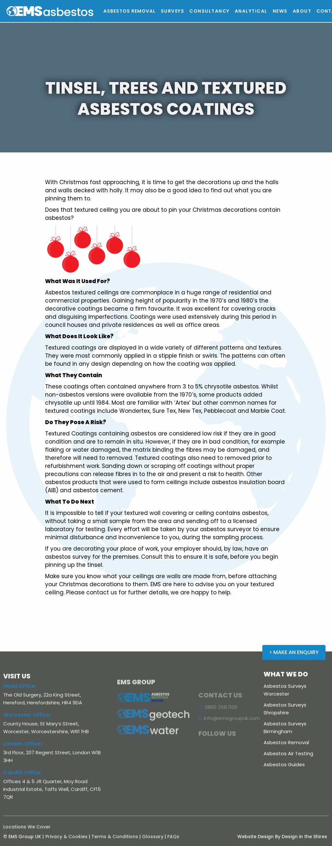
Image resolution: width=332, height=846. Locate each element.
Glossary (152, 841)
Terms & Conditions (114, 841)
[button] (172, 11)
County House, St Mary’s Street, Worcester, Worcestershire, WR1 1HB (46, 732)
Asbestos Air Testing (288, 753)
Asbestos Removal (286, 742)
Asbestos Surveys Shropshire (285, 708)
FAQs (173, 841)
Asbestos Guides (284, 764)
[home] (64, 11)
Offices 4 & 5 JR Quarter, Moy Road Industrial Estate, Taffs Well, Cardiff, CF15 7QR (52, 793)
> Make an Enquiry (294, 652)
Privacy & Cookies (66, 841)
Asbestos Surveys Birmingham (285, 727)
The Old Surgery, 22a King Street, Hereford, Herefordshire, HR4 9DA (42, 703)
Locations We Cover (27, 831)
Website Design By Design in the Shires (282, 841)
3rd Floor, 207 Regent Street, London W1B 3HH (52, 761)
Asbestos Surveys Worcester (285, 690)
